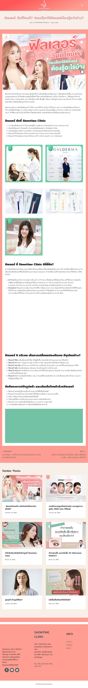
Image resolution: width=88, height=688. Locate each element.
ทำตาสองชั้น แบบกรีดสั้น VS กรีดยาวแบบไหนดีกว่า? (65, 554)
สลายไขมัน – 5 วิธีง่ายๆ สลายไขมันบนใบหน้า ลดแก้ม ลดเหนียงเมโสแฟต (22, 454)
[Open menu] (83, 5)
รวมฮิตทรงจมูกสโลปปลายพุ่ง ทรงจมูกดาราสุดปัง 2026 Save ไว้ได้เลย (66, 507)
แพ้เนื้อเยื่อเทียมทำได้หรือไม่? (60, 599)
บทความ (69, 641)
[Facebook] (7, 670)
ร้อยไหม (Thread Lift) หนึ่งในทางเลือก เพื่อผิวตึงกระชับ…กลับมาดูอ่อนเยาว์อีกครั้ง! (66, 454)
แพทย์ (68, 648)
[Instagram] (17, 670)
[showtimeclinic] (44, 5)
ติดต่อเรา (69, 645)
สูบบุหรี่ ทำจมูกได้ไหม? (14, 599)
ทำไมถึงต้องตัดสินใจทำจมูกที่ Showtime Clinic (21, 554)
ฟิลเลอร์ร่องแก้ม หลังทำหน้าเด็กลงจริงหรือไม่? (20, 507)
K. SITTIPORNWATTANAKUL (40, 22)
